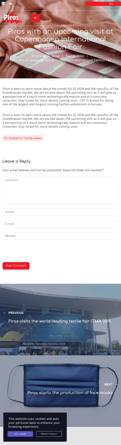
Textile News (32, 138)
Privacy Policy (49, 434)
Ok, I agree (20, 434)
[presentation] (28, 252)
